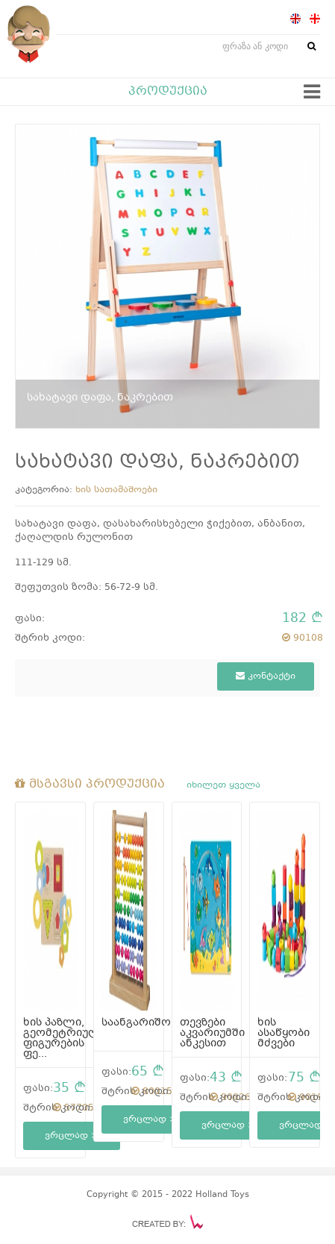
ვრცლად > (71, 1136)
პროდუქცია (167, 92)
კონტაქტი (265, 676)
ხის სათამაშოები (116, 490)
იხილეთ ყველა (223, 785)
